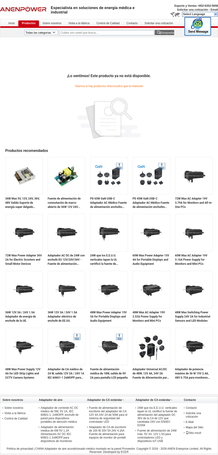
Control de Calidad (107, 23)
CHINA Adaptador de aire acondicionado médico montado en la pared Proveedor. (85, 448)
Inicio (11, 23)
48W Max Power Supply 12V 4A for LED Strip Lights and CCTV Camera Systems (23, 373)
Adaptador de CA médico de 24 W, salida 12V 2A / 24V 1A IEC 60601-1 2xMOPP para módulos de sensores (66, 374)
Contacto (132, 23)
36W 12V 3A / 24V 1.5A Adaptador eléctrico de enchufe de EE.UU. (62, 316)
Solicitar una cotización (192, 9)
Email (214, 9)
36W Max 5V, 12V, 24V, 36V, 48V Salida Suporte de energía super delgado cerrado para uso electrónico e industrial (23, 203)
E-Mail (190, 422)
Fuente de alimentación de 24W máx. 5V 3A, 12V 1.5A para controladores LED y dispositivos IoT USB (156, 436)
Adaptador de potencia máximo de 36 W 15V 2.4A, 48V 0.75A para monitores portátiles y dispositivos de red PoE (192, 374)
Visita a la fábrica (79, 23)
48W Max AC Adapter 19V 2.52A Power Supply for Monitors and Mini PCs (149, 316)
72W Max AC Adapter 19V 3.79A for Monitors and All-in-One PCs (194, 203)
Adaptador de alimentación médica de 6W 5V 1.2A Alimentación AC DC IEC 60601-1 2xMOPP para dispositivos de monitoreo (57, 434)
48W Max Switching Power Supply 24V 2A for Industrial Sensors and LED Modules (192, 316)
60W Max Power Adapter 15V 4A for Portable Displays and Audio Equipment (151, 259)
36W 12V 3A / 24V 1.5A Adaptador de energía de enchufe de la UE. (20, 316)
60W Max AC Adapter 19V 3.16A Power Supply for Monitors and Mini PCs (191, 259)
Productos (28, 23)
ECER (124, 452)
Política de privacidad (19, 448)
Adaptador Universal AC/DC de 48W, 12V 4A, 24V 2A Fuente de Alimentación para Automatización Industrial (150, 374)
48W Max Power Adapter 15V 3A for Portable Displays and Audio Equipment (108, 316)
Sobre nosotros (51, 23)
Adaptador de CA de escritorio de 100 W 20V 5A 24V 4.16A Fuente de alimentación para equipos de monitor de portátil (107, 432)
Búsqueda (167, 32)
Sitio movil (193, 433)
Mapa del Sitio (194, 427)
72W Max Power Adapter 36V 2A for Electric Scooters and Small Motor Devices (23, 259)
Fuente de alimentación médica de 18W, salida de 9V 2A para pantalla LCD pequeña (109, 373)
